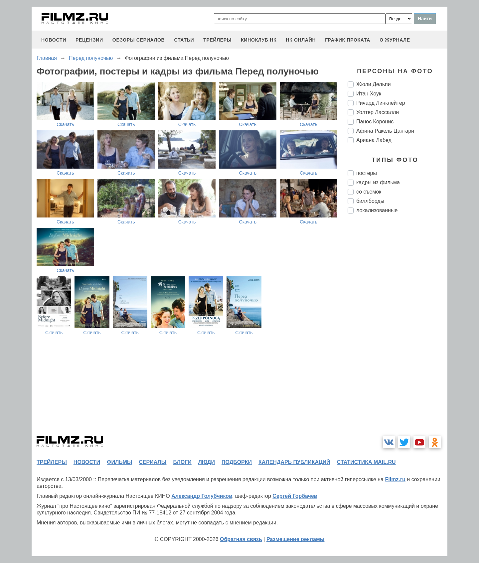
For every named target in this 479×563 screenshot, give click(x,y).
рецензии (89, 40)
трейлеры (217, 40)
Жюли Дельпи (373, 84)
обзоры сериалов (138, 40)
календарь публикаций (294, 462)
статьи (184, 40)
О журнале (395, 40)
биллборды (370, 201)
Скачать (65, 124)
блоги (182, 462)
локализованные (377, 210)
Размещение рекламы (295, 539)
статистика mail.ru (366, 462)
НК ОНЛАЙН (301, 40)
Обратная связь (241, 539)
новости (53, 40)
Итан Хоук (368, 93)
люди (206, 462)
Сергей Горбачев (294, 496)
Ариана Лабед (374, 140)
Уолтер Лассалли (377, 112)
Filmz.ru (395, 479)
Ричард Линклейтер (380, 103)
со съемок (368, 192)
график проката (347, 40)
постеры (366, 173)
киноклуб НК (258, 40)
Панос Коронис (375, 121)
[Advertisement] (397, 330)
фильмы (119, 462)
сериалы (152, 462)
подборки (237, 462)
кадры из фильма (378, 182)
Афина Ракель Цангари (385, 131)
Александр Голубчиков (201, 496)
